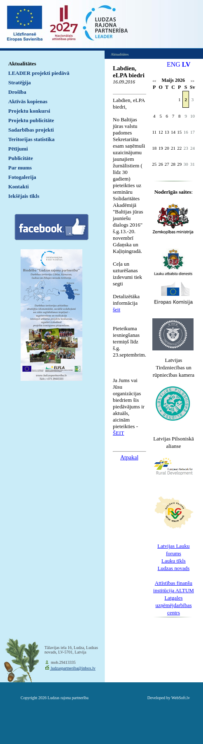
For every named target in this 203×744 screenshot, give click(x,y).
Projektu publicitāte (31, 120)
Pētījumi (18, 149)
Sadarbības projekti (31, 130)
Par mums (20, 168)
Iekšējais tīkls (23, 196)
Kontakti (18, 186)
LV (186, 64)
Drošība (17, 92)
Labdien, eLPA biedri (129, 72)
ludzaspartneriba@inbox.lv (73, 668)
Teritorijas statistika (31, 139)
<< (154, 81)
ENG (173, 64)
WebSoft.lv (180, 697)
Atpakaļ (129, 457)
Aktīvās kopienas (27, 101)
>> (192, 81)
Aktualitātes (22, 63)
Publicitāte (20, 158)
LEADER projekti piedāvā (39, 73)
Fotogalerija (22, 177)
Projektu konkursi (29, 111)
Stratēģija (19, 82)
